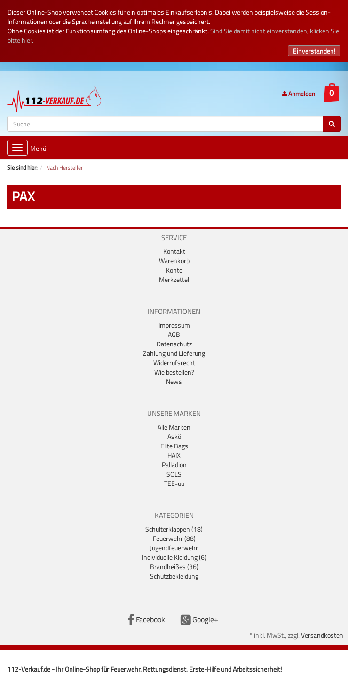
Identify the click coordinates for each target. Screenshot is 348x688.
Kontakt (174, 251)
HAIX (174, 455)
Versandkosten (322, 635)
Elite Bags (174, 446)
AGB (174, 334)
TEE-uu (174, 483)
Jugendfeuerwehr (174, 548)
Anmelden (298, 93)
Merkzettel (174, 279)
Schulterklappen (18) (174, 529)
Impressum (174, 325)
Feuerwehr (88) (174, 538)
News (174, 381)
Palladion (174, 464)
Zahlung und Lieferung (174, 353)
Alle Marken (174, 427)
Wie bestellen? (174, 372)
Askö (174, 436)
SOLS (174, 474)
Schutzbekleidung (174, 576)
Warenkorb (174, 261)
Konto (174, 270)
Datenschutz (174, 344)
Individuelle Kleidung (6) (174, 557)
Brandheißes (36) (174, 566)
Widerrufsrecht (174, 362)
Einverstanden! (314, 50)
